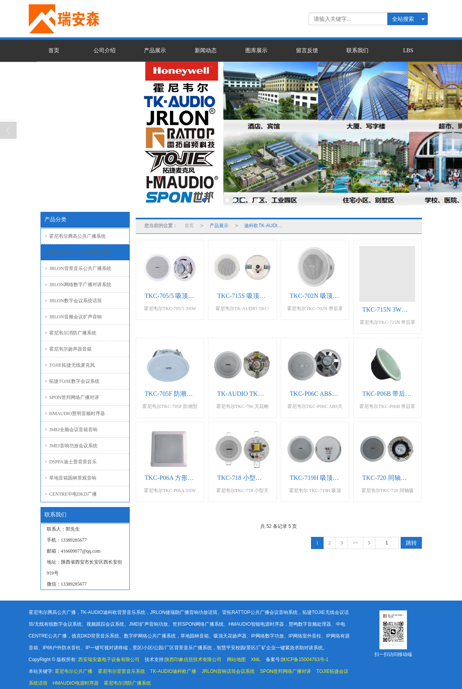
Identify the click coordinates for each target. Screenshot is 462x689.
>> (355, 543)
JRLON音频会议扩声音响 (73, 317)
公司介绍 (105, 50)
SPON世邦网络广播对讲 (72, 397)
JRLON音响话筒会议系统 (228, 671)
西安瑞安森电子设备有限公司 (109, 659)
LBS (408, 50)
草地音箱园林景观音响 (71, 478)
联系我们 (357, 50)
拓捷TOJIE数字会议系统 (72, 381)
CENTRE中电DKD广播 (71, 494)
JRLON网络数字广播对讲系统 (78, 284)
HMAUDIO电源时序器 (76, 683)
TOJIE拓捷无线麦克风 (70, 365)
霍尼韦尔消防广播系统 (71, 333)
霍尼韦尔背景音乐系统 (121, 671)
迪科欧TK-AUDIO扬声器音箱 (77, 252)
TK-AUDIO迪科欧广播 (173, 671)
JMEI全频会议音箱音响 (71, 429)
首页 (53, 50)
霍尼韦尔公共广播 (73, 671)
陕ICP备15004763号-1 (304, 659)
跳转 (411, 543)
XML (256, 659)
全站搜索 (403, 19)
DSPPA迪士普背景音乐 (71, 462)
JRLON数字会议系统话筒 (73, 300)
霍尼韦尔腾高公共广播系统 (75, 236)
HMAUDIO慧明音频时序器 (75, 413)
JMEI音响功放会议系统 (71, 445)
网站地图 (236, 659)
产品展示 (155, 50)
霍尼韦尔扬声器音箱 (68, 349)
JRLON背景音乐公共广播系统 (78, 268)
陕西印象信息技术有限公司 (193, 659)
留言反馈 (307, 50)
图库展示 (256, 50)
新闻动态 (206, 50)
